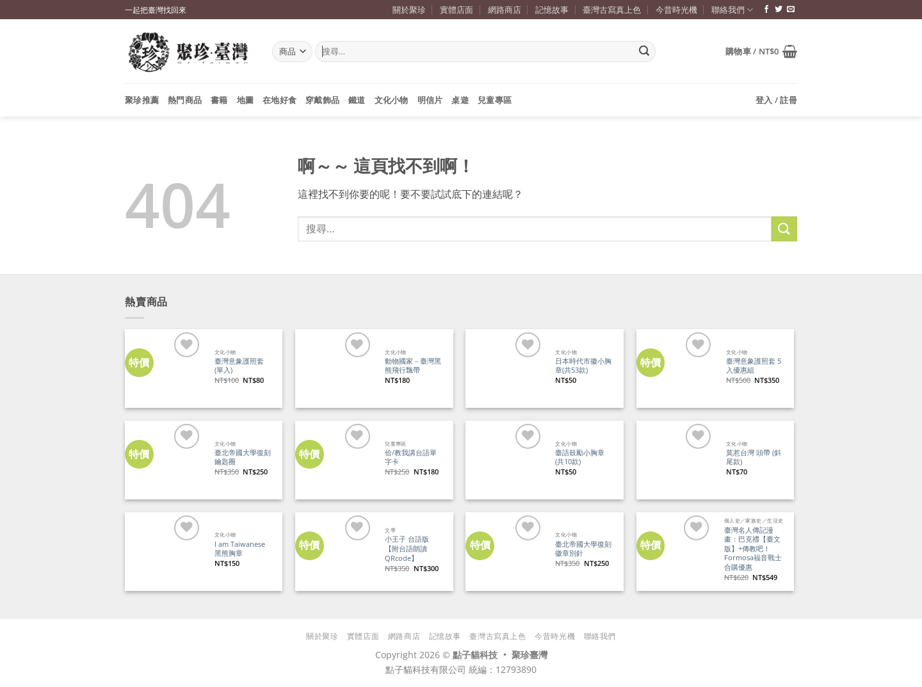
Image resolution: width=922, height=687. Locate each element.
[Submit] (644, 52)
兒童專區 (495, 100)
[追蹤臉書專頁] (766, 9)
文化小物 (391, 100)
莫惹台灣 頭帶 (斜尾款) (753, 457)
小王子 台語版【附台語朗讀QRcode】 (407, 548)
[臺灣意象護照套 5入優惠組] (675, 368)
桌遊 (460, 100)
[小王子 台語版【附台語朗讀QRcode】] (334, 551)
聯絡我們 (732, 10)
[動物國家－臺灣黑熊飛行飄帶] (334, 368)
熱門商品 (185, 100)
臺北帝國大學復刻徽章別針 (583, 549)
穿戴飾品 (322, 100)
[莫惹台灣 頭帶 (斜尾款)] (675, 460)
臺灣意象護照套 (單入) (239, 366)
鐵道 (357, 100)
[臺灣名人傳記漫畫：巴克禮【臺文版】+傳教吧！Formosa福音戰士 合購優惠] (674, 551)
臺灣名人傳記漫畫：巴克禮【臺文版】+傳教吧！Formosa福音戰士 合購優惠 (753, 549)
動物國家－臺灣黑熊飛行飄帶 (413, 366)
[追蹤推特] (778, 9)
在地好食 (279, 100)
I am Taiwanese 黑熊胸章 (239, 549)
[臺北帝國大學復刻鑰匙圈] (164, 460)
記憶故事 (552, 9)
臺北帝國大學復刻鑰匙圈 (242, 457)
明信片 (430, 100)
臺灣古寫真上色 (612, 9)
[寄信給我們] (791, 9)
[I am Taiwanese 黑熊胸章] (164, 551)
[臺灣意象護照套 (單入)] (164, 368)
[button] (761, 51)
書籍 (219, 100)
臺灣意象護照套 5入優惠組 (753, 366)
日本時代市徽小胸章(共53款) (583, 366)
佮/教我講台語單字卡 (411, 457)
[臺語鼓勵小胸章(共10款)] (504, 460)
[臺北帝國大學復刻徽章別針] (504, 551)
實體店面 (456, 9)
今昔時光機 (676, 9)
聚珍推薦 (142, 100)
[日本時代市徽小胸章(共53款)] (504, 368)
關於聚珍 (409, 9)
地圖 (245, 100)
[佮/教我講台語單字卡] (334, 460)
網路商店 (504, 9)
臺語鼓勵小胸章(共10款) (579, 457)
